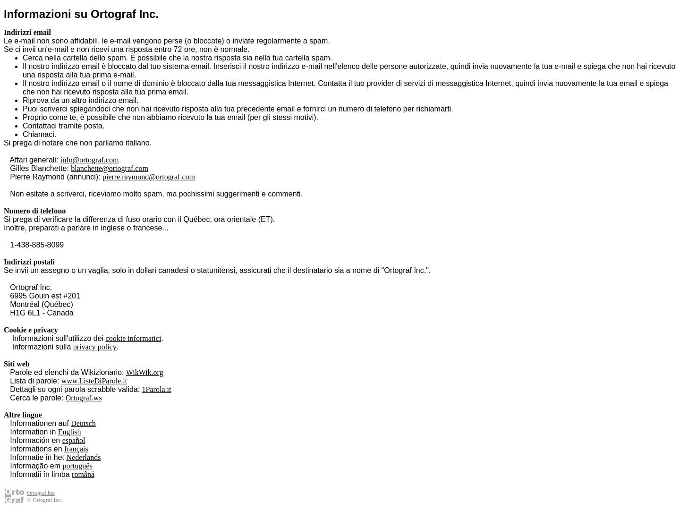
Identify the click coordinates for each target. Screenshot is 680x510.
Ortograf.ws (84, 398)
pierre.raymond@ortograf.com (148, 177)
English (69, 432)
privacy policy (95, 347)
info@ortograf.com (89, 160)
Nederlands (84, 457)
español (73, 440)
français (76, 449)
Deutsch (83, 423)
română (83, 474)
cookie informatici (134, 338)
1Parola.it (156, 389)
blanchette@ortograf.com (109, 168)
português (78, 466)
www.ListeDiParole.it (94, 381)
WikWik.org (144, 372)
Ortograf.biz (41, 493)
